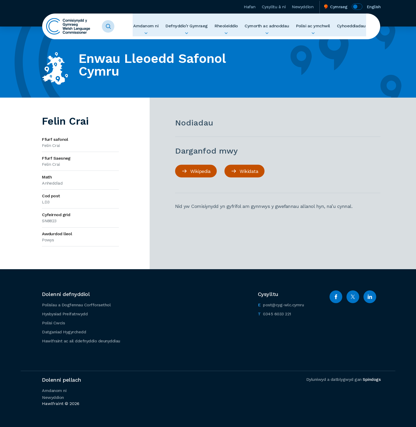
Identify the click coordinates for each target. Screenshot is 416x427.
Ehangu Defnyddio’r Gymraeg (198, 36)
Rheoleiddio (235, 26)
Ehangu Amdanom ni (160, 36)
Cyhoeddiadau (352, 26)
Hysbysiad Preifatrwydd (65, 313)
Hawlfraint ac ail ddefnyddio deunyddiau (81, 340)
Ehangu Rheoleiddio (235, 36)
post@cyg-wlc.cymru (281, 304)
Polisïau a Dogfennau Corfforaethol (76, 304)
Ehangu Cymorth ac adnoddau (273, 36)
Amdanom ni (160, 26)
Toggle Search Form (111, 26)
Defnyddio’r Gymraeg (198, 26)
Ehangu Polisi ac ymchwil (316, 36)
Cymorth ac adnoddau (273, 26)
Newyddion (302, 6)
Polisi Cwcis (53, 322)
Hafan (249, 6)
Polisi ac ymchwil (316, 26)
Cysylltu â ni (273, 6)
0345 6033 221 (274, 313)
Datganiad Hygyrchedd (64, 331)
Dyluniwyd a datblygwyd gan (343, 379)
